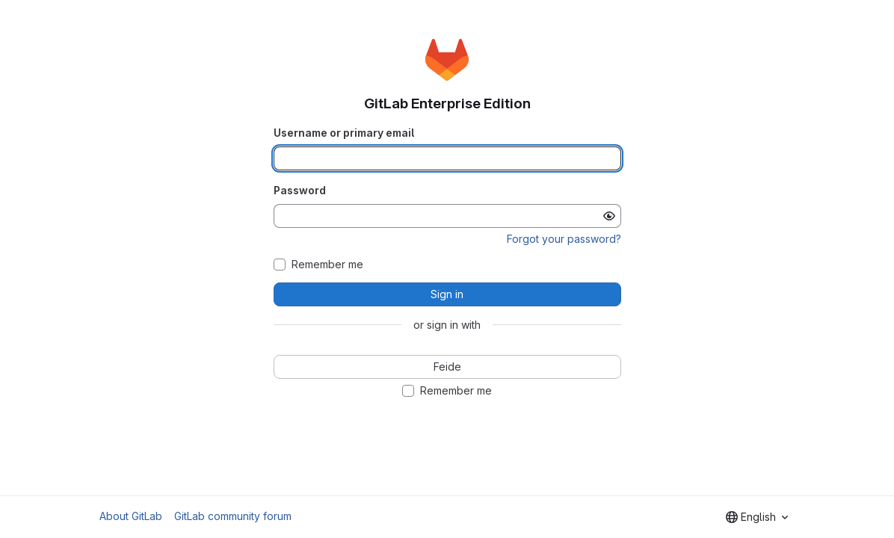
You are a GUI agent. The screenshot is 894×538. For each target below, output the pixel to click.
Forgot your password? (564, 238)
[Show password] (609, 216)
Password (300, 190)
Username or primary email (344, 132)
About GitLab (130, 516)
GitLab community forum (233, 516)
